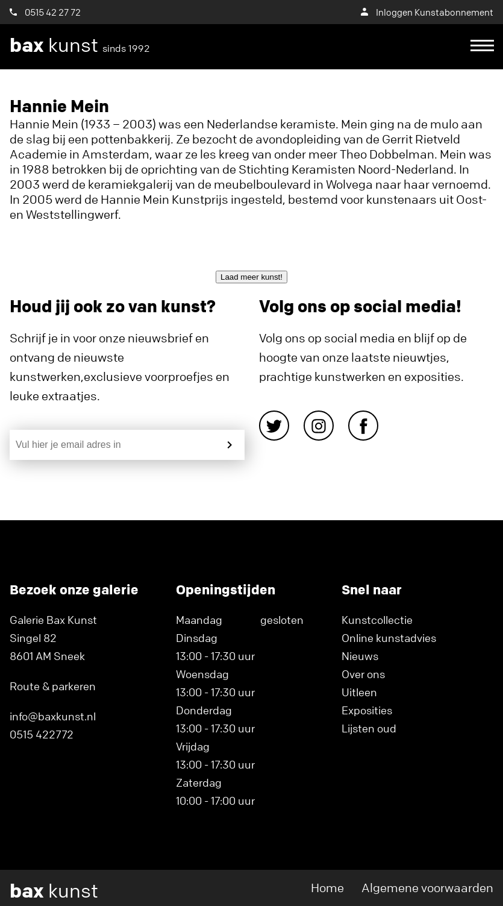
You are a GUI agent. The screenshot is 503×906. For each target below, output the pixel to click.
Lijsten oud (369, 728)
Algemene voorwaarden (427, 887)
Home (327, 887)
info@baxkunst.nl (53, 716)
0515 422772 (41, 734)
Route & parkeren (53, 686)
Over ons (363, 674)
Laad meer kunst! (251, 277)
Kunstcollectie (377, 619)
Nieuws (360, 655)
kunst (80, 45)
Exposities (367, 710)
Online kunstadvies (389, 637)
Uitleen (359, 692)
